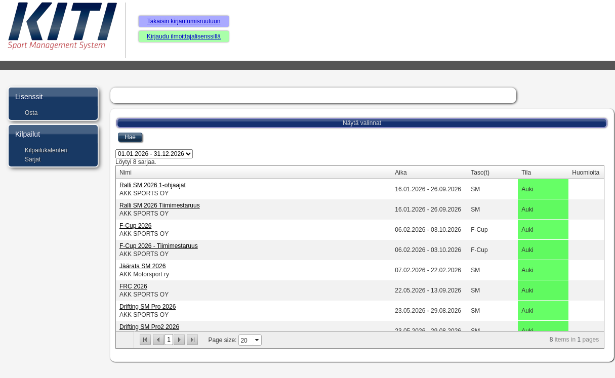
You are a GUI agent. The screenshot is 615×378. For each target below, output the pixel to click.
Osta (31, 112)
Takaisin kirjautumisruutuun (184, 21)
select (258, 340)
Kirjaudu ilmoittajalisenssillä (184, 36)
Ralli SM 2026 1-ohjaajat (152, 185)
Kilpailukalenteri (46, 150)
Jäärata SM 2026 (142, 266)
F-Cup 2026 (135, 225)
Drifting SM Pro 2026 (147, 306)
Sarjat (32, 159)
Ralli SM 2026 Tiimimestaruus (159, 205)
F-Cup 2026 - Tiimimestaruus (158, 245)
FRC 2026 (133, 286)
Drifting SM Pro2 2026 (149, 326)
